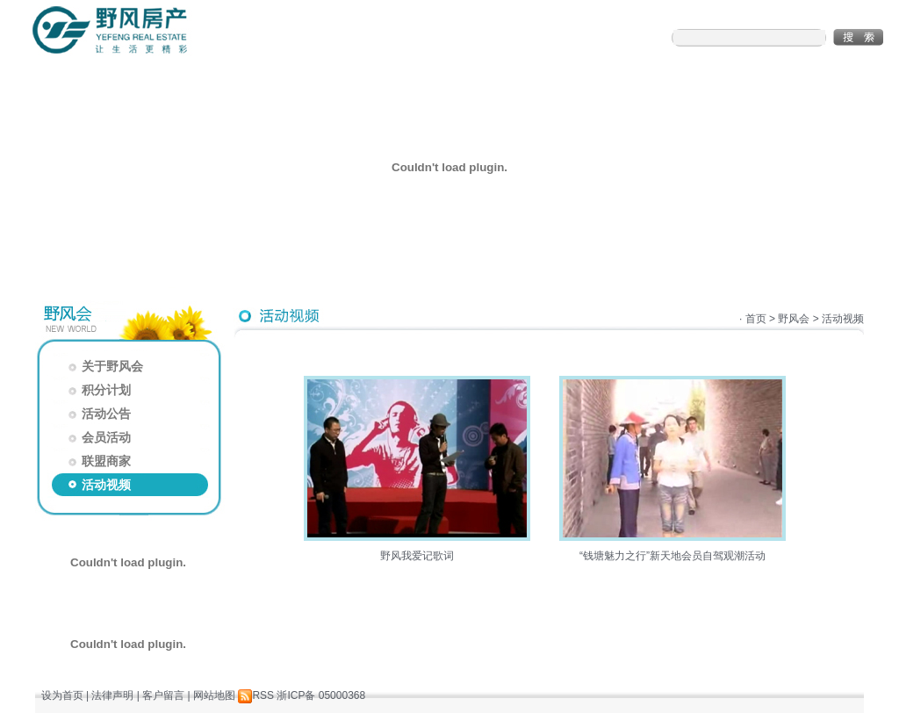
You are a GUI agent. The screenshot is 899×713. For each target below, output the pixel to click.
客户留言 (163, 695)
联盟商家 (98, 461)
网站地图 (214, 695)
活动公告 (98, 414)
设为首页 (62, 695)
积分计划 (98, 390)
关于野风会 (104, 366)
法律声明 (112, 695)
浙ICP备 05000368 (321, 695)
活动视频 (98, 485)
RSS (256, 695)
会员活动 (98, 437)
